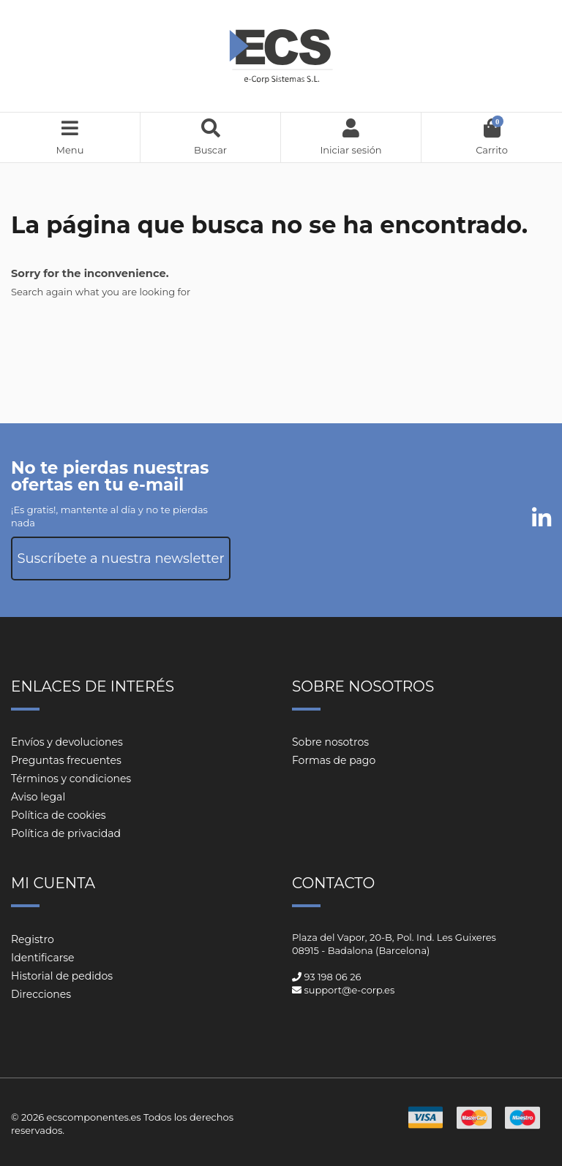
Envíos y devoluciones (67, 742)
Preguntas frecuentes (66, 760)
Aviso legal (38, 796)
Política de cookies (58, 815)
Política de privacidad (66, 833)
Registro (32, 939)
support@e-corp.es (349, 990)
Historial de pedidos (62, 976)
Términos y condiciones (71, 778)
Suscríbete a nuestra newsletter (120, 558)
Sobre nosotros (330, 742)
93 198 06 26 (332, 977)
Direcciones (41, 994)
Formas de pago (333, 760)
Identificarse (43, 957)
